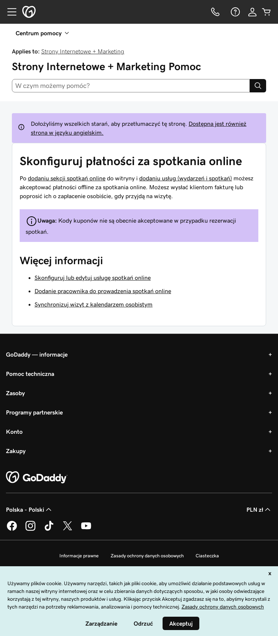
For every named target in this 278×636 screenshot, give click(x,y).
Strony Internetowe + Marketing (82, 51)
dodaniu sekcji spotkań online (66, 178)
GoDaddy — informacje (37, 354)
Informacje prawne (79, 555)
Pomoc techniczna (30, 374)
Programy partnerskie (34, 412)
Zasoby (15, 393)
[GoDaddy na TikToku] (49, 529)
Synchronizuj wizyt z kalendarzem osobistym (94, 304)
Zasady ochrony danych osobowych (147, 555)
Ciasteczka (207, 555)
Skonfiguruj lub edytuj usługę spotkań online (93, 278)
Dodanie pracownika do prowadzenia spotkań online (103, 291)
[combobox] (130, 85)
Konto (14, 432)
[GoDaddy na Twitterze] (67, 529)
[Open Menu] (9, 12)
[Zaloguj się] (252, 12)
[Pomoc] (234, 11)
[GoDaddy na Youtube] (86, 529)
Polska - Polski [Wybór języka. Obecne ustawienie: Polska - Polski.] (29, 509)
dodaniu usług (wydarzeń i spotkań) (185, 178)
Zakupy (16, 451)
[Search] (258, 85)
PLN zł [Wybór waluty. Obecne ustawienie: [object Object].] (259, 509)
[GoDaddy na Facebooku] (12, 529)
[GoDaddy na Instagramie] (30, 529)
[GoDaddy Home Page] (37, 477)
